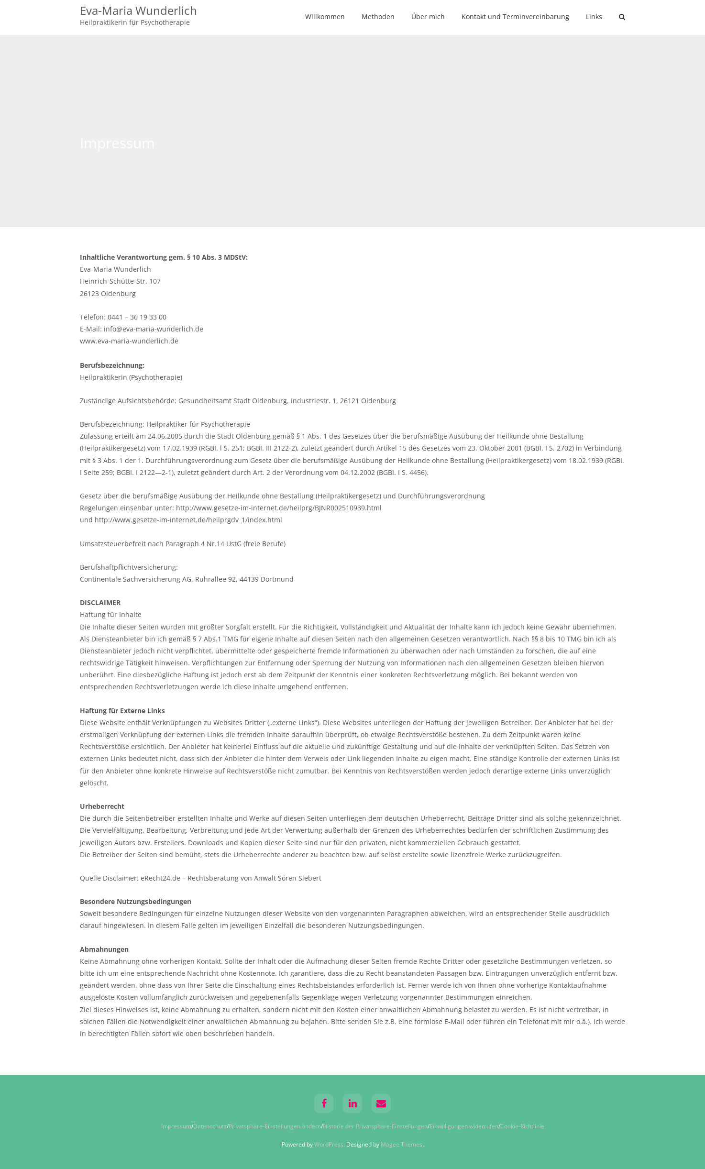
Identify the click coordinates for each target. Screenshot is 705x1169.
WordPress (328, 1144)
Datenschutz (210, 1126)
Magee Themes (401, 1144)
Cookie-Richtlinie (522, 1126)
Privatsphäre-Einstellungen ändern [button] (275, 1126)
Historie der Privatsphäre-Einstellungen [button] (375, 1126)
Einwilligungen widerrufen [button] (464, 1126)
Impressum (176, 1126)
